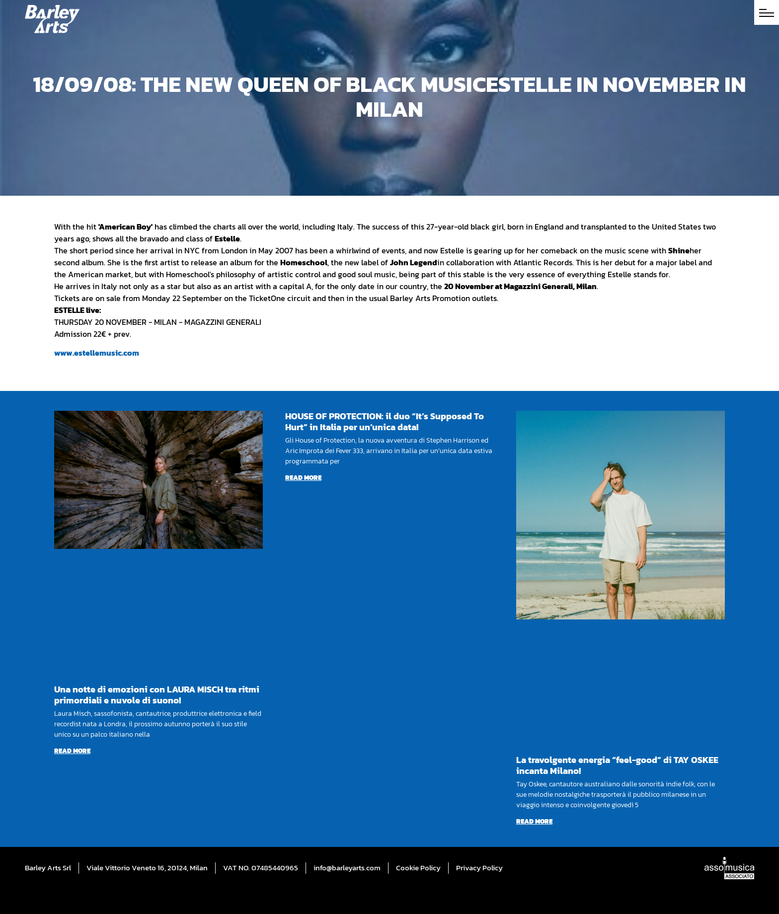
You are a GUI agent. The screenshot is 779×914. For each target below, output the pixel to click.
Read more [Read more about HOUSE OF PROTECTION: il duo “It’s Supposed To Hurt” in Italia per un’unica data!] (303, 477)
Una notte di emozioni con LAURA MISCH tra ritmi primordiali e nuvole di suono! (156, 695)
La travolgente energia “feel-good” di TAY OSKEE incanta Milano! (617, 765)
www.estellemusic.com (96, 353)
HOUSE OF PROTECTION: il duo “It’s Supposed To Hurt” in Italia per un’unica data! (384, 421)
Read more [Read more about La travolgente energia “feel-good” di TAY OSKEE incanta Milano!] (534, 821)
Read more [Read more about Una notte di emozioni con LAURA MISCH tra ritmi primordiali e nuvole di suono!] (72, 751)
